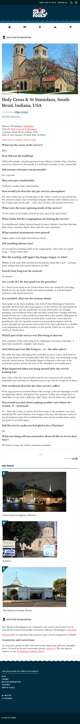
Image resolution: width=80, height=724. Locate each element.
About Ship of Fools (48, 3)
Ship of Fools (40, 12)
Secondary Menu (76, 2)
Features (55, 27)
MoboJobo (29, 126)
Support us (62, 3)
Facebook (7, 698)
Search (71, 2)
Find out (6, 635)
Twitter (6, 695)
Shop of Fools (72, 27)
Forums (24, 27)
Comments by (71, 458)
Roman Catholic (21, 112)
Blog (8, 27)
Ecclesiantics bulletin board (30, 651)
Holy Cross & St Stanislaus (24, 129)
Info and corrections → (12, 116)
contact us (51, 648)
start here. (72, 630)
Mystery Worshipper (42, 27)
